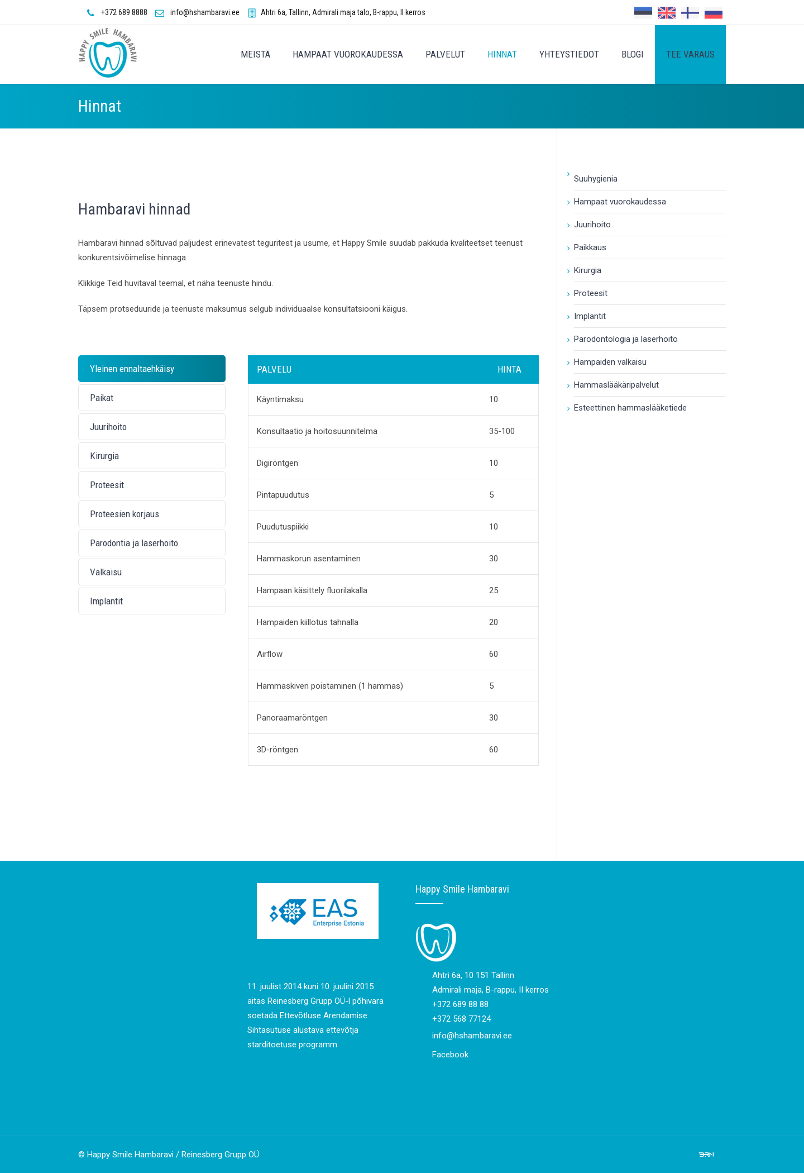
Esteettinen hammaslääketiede (630, 408)
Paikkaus (590, 247)
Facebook (450, 1055)
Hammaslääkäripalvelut (616, 385)
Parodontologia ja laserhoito (626, 339)
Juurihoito (592, 225)
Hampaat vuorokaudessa (620, 202)
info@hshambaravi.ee (205, 12)
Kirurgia (587, 270)
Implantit (590, 316)
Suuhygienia (596, 179)
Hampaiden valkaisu (610, 362)
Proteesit (590, 293)
